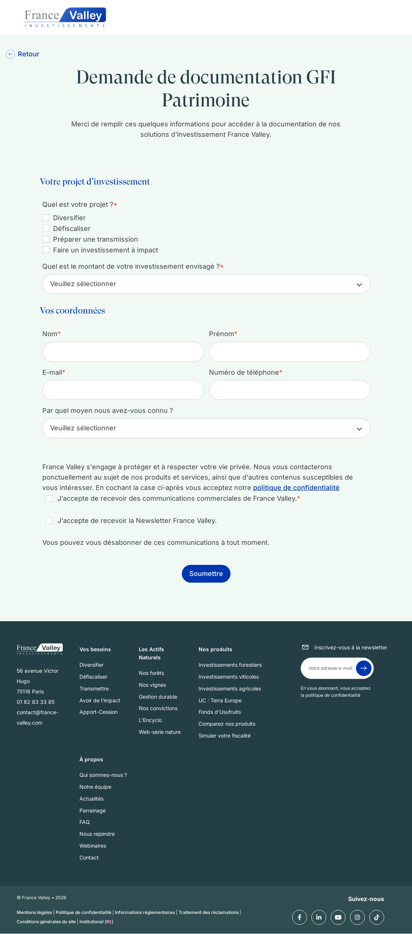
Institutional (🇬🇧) (96, 921)
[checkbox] (205, 233)
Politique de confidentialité (83, 912)
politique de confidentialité (296, 487)
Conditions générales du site (46, 921)
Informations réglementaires (145, 912)
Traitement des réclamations (209, 912)
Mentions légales (34, 912)
